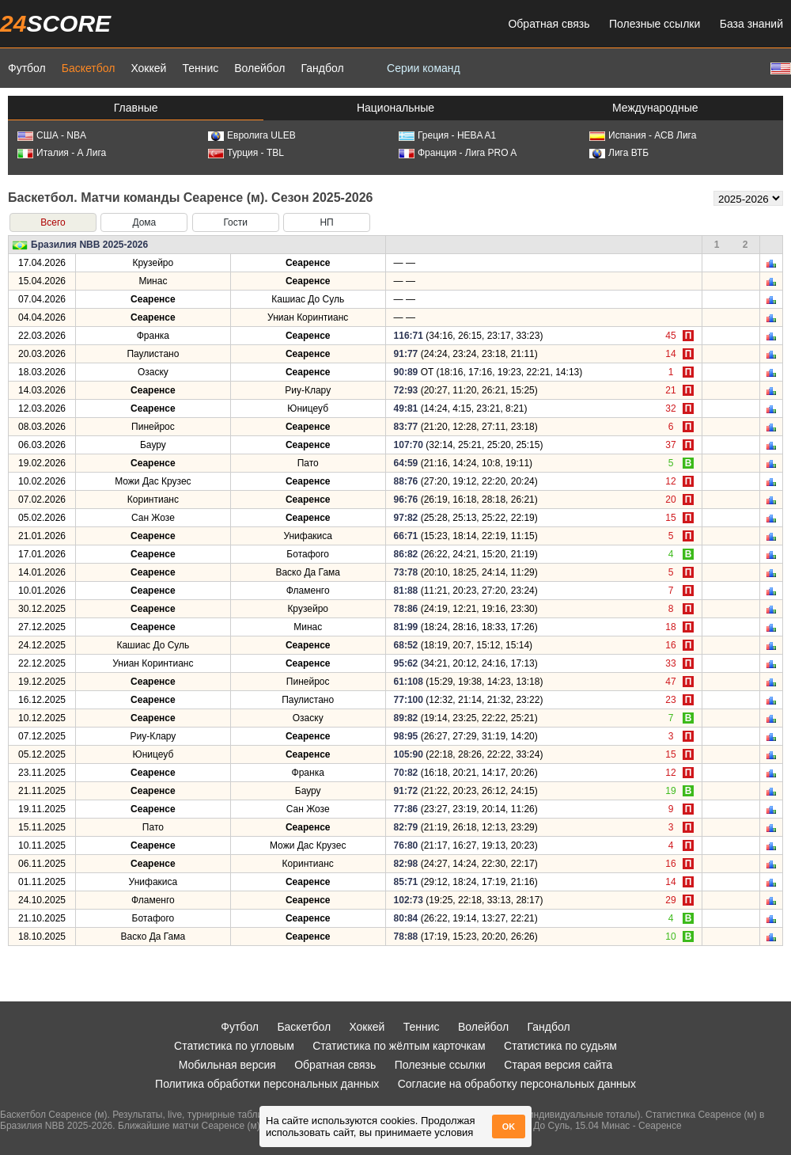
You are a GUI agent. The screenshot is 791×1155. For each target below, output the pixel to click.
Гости (235, 222)
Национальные (395, 107)
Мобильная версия (227, 1064)
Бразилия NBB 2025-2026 (89, 244)
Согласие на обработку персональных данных (517, 1083)
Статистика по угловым (234, 1045)
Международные (655, 107)
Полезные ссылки (654, 23)
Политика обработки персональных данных (267, 1083)
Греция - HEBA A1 (447, 135)
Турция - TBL (246, 152)
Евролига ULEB (252, 135)
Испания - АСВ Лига (642, 135)
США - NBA (51, 135)
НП (326, 222)
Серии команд (423, 68)
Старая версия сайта (558, 1064)
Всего (52, 222)
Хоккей (148, 68)
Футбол (27, 68)
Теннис (200, 68)
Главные (136, 107)
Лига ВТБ (619, 152)
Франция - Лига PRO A (458, 152)
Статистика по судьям (560, 1045)
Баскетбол (88, 68)
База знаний (751, 23)
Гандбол (322, 68)
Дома (144, 222)
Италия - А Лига (61, 152)
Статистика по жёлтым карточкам (399, 1045)
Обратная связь (548, 23)
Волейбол (259, 68)
